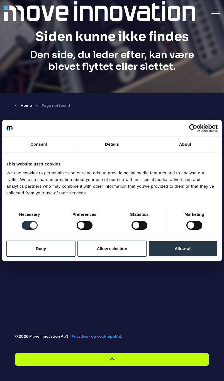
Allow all (183, 248)
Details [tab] (112, 144)
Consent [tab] (38, 144)
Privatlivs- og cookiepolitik (97, 336)
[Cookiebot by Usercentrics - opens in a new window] (193, 128)
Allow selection (112, 248)
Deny (41, 248)
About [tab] (185, 144)
